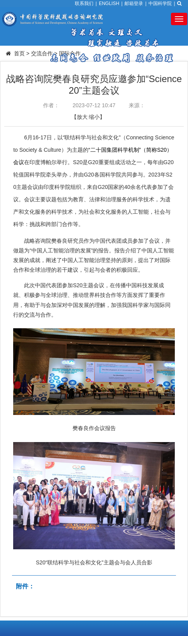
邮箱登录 (133, 3)
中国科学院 (160, 3)
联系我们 (84, 3)
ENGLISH (109, 3)
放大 (82, 117)
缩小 (94, 117)
